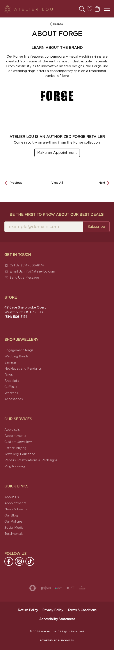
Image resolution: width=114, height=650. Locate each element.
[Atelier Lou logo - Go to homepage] (28, 8)
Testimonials (13, 533)
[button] (82, 8)
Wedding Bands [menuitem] (16, 356)
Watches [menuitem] (11, 393)
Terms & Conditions (82, 610)
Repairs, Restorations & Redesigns (30, 460)
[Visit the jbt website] (70, 588)
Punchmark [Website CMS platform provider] (66, 641)
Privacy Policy (52, 610)
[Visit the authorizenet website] (32, 588)
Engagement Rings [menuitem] (18, 350)
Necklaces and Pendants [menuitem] (23, 368)
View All (57, 183)
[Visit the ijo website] (46, 588)
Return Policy (28, 610)
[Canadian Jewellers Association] (58, 588)
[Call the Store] (15, 317)
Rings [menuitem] (8, 374)
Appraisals (12, 429)
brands (58, 24)
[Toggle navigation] (107, 8)
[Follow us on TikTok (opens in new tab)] (29, 561)
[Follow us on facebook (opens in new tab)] (8, 561)
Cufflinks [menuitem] (10, 387)
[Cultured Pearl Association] (82, 588)
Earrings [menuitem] (10, 362)
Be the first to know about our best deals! (57, 214)
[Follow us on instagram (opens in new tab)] (19, 561)
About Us (11, 497)
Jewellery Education (20, 454)
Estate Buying (15, 448)
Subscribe (96, 226)
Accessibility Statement (57, 619)
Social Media (13, 527)
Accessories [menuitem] (13, 399)
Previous (16, 183)
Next (102, 183)
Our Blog (11, 515)
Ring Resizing (14, 466)
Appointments (15, 435)
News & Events (16, 509)
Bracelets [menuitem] (11, 380)
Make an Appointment (57, 152)
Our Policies (13, 521)
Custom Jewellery (18, 442)
